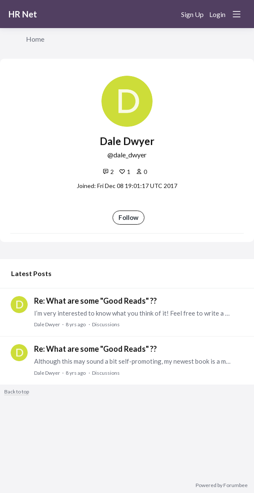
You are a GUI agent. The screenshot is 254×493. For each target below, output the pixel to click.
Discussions (106, 324)
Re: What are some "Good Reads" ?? (95, 300)
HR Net (23, 14)
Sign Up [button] (192, 14)
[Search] (168, 14)
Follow (128, 217)
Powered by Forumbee (222, 485)
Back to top (16, 392)
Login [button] (217, 14)
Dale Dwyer (47, 324)
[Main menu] (236, 14)
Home (35, 39)
